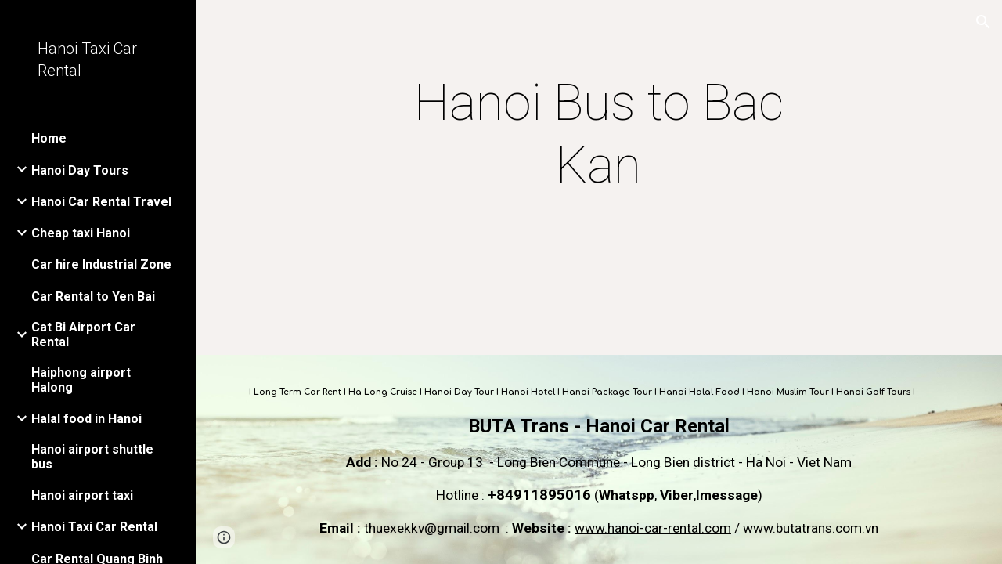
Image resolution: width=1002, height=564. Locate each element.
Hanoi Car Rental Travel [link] (101, 201)
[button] (983, 22)
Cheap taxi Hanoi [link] (80, 233)
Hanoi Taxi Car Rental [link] (94, 526)
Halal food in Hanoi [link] (86, 418)
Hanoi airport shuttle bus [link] (92, 457)
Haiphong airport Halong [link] (81, 380)
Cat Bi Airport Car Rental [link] (83, 334)
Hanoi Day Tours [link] (79, 170)
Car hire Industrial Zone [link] (101, 264)
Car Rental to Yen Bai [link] (93, 296)
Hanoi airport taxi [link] (82, 495)
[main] (598, 135)
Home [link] (49, 138)
